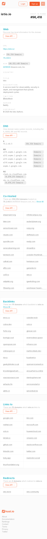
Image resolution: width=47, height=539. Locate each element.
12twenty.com (8, 288)
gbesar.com (31, 331)
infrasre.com (32, 344)
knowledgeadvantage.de (13, 371)
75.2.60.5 (7, 58)
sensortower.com (10, 228)
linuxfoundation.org (11, 465)
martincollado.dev (34, 351)
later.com (7, 221)
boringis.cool (8, 338)
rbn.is (5, 358)
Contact (5, 524)
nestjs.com (31, 241)
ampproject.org (9, 215)
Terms (4, 527)
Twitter (5, 532)
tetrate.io (6, 438)
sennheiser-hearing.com (36, 288)
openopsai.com (9, 344)
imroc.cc (6, 318)
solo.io (29, 324)
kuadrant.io (31, 358)
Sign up (35, 4)
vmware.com (32, 438)
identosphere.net (34, 377)
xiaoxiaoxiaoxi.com (11, 377)
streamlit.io (31, 248)
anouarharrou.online (35, 371)
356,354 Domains (15, 54)
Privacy (5, 529)
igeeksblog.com (33, 281)
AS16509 (7, 67)
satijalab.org (8, 281)
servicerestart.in (33, 384)
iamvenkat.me (32, 391)
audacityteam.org (34, 221)
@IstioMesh (8, 99)
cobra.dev (7, 324)
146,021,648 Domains (19, 63)
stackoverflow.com (34, 445)
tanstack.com (8, 255)
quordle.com (8, 241)
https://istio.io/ (9, 49)
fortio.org (7, 331)
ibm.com (30, 418)
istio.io (29, 275)
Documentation (8, 519)
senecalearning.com (11, 248)
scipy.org (30, 228)
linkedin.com (8, 451)
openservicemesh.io (35, 364)
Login (23, 4)
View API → (10, 36)
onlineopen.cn (9, 351)
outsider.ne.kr (32, 318)
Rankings (6, 522)
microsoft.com (32, 425)
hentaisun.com (32, 261)
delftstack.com (33, 235)
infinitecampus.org (34, 215)
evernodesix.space (35, 338)
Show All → (7, 307)
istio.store (7, 492)
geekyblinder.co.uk (11, 364)
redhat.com (7, 425)
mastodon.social (33, 458)
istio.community (33, 492)
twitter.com (31, 451)
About (4, 517)
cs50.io (6, 275)
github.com (7, 445)
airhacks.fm (7, 384)
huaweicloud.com (34, 431)
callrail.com (7, 261)
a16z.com (7, 268)
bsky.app (7, 458)
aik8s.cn (6, 391)
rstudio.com (8, 235)
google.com (8, 418)
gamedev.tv (31, 268)
